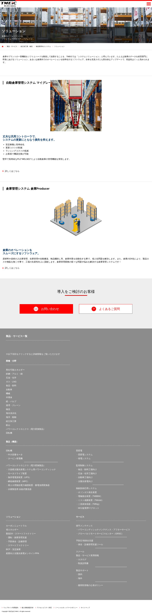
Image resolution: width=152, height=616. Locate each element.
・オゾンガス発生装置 (86, 492)
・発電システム (83, 458)
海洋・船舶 (11, 417)
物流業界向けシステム (43, 46)
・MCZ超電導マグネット (87, 508)
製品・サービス (12, 46)
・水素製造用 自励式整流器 (18, 489)
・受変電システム (84, 454)
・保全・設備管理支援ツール (89, 544)
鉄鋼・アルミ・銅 (14, 374)
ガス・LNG (11, 381)
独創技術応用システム (86, 488)
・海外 (79, 578)
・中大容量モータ (14, 454)
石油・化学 (11, 377)
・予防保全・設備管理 (16, 541)
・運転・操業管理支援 (16, 537)
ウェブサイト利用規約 (10, 607)
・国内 (79, 574)
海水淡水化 (11, 413)
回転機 (9, 433)
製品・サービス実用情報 (87, 555)
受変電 (79, 450)
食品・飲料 (11, 385)
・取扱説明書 (82, 563)
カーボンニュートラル (16, 526)
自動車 (9, 389)
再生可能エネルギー (15, 370)
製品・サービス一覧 (16, 336)
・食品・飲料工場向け (86, 469)
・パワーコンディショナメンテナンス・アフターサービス (103, 529)
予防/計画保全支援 (84, 540)
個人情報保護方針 (28, 607)
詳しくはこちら (12, 171)
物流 (8, 409)
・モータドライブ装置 (16, 473)
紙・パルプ (11, 401)
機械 (8, 393)
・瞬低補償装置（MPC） (17, 481)
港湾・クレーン (13, 405)
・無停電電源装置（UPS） (18, 477)
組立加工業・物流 (27, 46)
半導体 (9, 397)
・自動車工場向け (84, 477)
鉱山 (8, 425)
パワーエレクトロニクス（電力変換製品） (25, 429)
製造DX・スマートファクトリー (21, 533)
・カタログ (81, 559)
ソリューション (59, 46)
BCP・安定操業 (13, 549)
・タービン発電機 (14, 458)
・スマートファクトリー (17, 545)
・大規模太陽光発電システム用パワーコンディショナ (31, 469)
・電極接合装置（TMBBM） (89, 496)
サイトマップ (85, 607)
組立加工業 (11, 421)
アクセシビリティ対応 (44, 607)
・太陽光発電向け (84, 481)
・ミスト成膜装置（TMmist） (90, 500)
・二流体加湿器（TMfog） (88, 504)
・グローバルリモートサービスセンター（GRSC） (100, 533)
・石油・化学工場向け (86, 473)
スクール (80, 551)
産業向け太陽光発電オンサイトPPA (22, 553)
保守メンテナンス (84, 526)
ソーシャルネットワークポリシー (66, 607)
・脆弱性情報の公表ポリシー (89, 585)
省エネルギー (12, 529)
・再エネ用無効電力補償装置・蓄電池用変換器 (28, 485)
